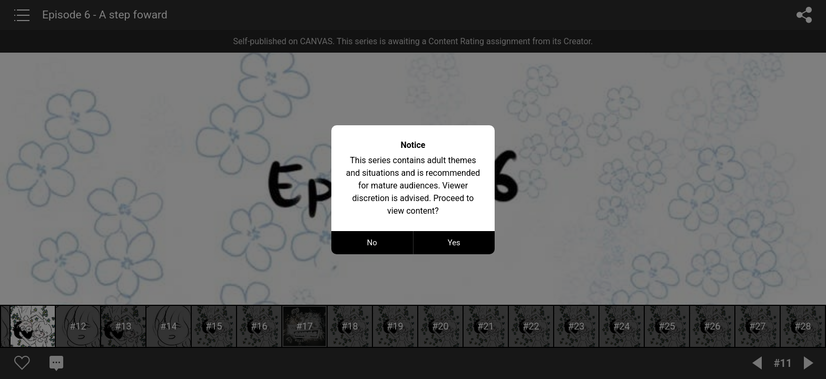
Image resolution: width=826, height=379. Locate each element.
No (372, 242)
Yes (454, 242)
